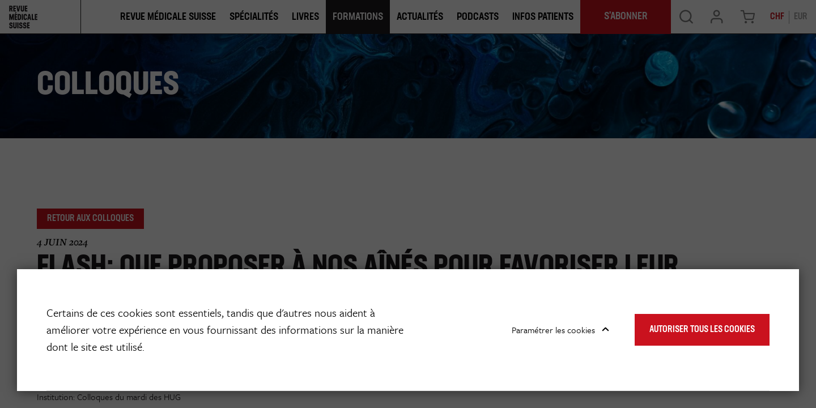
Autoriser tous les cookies (702, 329)
